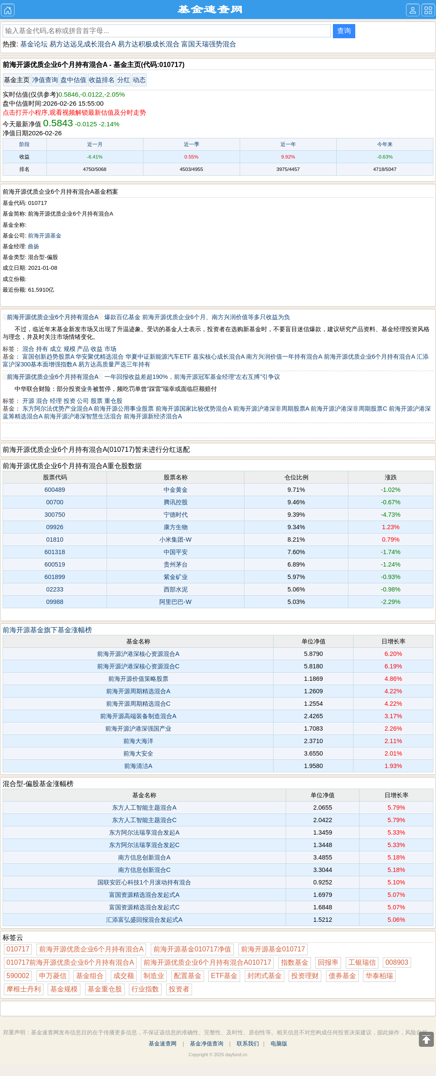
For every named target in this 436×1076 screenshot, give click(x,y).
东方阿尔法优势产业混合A (57, 408)
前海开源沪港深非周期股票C (349, 408)
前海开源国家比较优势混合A (193, 408)
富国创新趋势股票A (48, 356)
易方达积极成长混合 (149, 44)
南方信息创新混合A (144, 857)
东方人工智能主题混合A (144, 807)
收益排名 (102, 79)
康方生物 (176, 527)
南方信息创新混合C (144, 869)
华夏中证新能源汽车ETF (158, 356)
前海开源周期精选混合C (138, 703)
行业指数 (145, 989)
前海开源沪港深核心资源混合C (138, 666)
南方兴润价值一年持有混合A (284, 356)
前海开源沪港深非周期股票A (271, 408)
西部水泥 (176, 589)
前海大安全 (138, 753)
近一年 (288, 144)
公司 (83, 400)
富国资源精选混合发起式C (144, 907)
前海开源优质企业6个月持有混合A (52, 317)
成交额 (123, 975)
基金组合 (90, 975)
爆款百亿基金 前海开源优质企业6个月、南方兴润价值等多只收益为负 (197, 317)
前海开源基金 (44, 235)
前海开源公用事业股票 (124, 408)
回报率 (328, 962)
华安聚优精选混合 (100, 356)
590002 (17, 975)
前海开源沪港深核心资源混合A (138, 653)
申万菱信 (53, 975)
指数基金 (294, 962)
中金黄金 (176, 489)
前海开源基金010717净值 (192, 949)
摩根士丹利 (23, 989)
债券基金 (342, 975)
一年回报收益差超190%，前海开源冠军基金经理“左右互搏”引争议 (192, 376)
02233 (54, 589)
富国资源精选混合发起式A (144, 894)
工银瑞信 (362, 962)
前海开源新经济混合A (153, 416)
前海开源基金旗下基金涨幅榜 (47, 630)
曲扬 (33, 246)
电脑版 (279, 1043)
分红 (123, 79)
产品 (83, 348)
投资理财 (305, 975)
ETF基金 (224, 975)
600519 (54, 564)
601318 (54, 552)
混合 (28, 348)
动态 (139, 79)
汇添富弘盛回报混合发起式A (144, 919)
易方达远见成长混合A (82, 44)
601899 (54, 576)
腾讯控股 (176, 502)
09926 (54, 527)
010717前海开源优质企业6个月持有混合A (70, 962)
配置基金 (187, 975)
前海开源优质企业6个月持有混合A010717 (207, 962)
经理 (56, 400)
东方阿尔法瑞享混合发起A (144, 832)
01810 (54, 539)
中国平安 (176, 552)
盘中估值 (73, 79)
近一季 (191, 144)
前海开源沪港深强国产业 (138, 728)
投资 (70, 400)
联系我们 (248, 1043)
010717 (17, 949)
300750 (54, 514)
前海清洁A (138, 765)
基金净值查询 (206, 1043)
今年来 (385, 144)
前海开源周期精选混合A (138, 691)
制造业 (153, 975)
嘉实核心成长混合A (219, 356)
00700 (54, 502)
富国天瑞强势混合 (208, 44)
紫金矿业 (176, 576)
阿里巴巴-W (175, 601)
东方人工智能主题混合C (144, 820)
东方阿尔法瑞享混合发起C (144, 844)
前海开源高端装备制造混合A (138, 716)
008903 (396, 962)
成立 (56, 348)
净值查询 (45, 79)
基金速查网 (163, 1043)
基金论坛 (34, 44)
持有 (42, 348)
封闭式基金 (264, 975)
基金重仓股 (105, 989)
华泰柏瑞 (379, 975)
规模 (70, 348)
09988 (54, 601)
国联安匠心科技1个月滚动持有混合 (144, 882)
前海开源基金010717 (273, 949)
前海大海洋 (138, 741)
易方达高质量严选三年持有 (114, 364)
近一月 (95, 144)
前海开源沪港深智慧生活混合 (83, 416)
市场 (110, 348)
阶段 (24, 144)
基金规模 (64, 989)
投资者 (179, 989)
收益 (97, 348)
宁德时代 (176, 514)
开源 (28, 400)
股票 (97, 400)
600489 (54, 489)
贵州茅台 (176, 564)
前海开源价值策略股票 (138, 678)
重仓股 (113, 400)
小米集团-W (175, 539)
